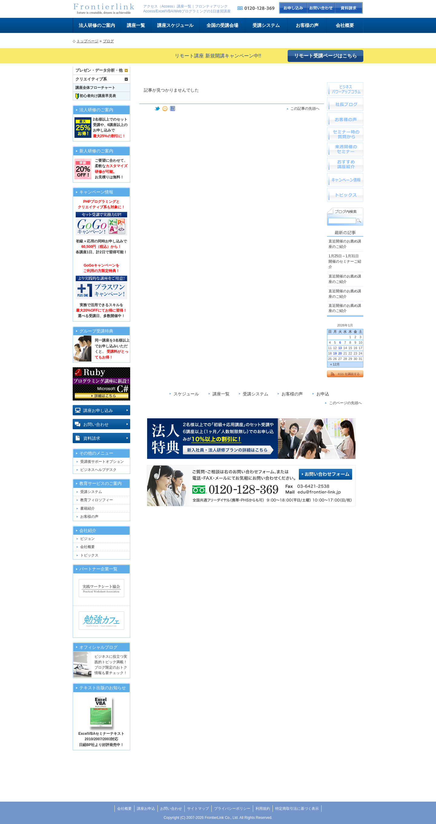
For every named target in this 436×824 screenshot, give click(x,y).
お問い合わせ (321, 8)
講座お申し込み (98, 410)
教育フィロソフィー (96, 500)
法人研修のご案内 (97, 25)
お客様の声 (307, 25)
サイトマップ (198, 808)
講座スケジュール (175, 25)
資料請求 (349, 8)
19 (335, 353)
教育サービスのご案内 (100, 483)
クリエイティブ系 (91, 79)
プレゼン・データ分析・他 (99, 70)
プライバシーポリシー (232, 808)
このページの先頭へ (345, 403)
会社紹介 (87, 530)
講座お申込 (146, 808)
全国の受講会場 (222, 25)
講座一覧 (136, 25)
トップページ (87, 41)
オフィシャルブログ (98, 647)
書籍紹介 (87, 508)
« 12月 (335, 364)
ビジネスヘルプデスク (98, 470)
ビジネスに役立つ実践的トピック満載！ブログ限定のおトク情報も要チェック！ (110, 664)
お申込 (293, 8)
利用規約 (263, 808)
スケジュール (186, 393)
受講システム (266, 25)
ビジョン (87, 539)
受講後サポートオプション (102, 461)
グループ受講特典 (96, 331)
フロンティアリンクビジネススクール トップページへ (103, 8)
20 (340, 353)
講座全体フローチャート (95, 88)
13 (340, 348)
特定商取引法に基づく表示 (297, 808)
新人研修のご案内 (96, 151)
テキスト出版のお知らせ (102, 688)
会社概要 (345, 25)
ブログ (108, 41)
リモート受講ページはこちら (325, 55)
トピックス (89, 555)
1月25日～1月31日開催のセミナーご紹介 (345, 261)
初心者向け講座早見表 (95, 96)
